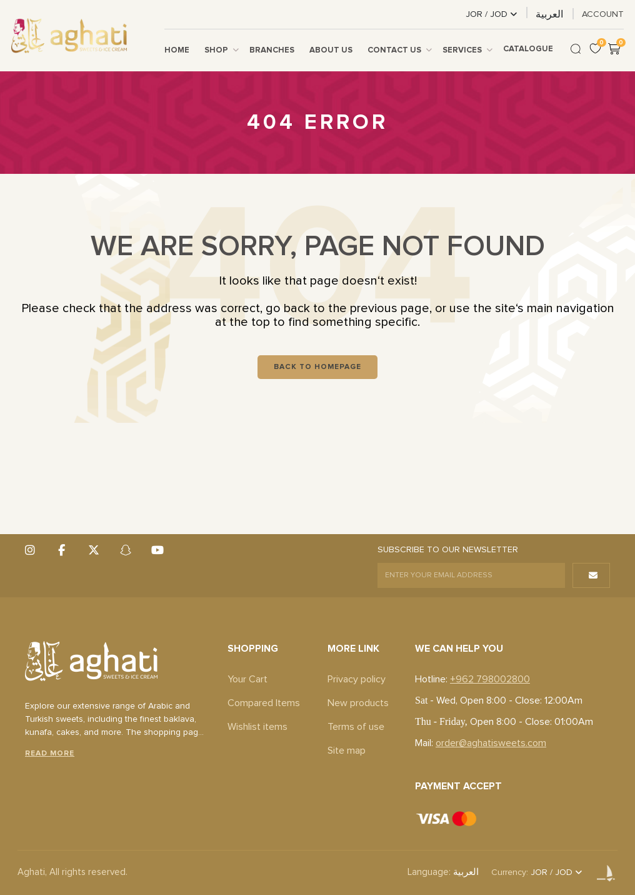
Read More (49, 753)
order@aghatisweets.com (491, 743)
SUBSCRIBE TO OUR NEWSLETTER (448, 549)
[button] (591, 575)
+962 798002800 (490, 679)
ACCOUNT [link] (603, 14)
